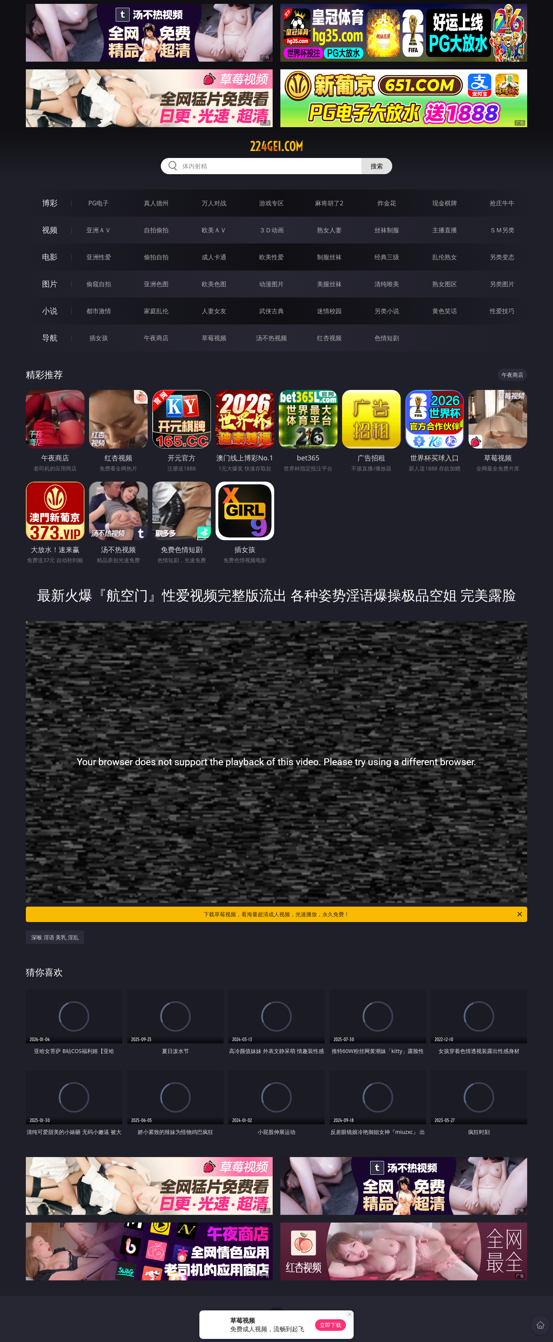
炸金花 (387, 203)
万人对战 (214, 203)
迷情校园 (329, 311)
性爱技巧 (502, 311)
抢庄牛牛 (502, 203)
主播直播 (444, 230)
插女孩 (98, 338)
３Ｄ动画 (271, 230)
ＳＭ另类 (502, 230)
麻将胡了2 (329, 203)
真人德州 (156, 203)
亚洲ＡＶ (98, 230)
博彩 (49, 203)
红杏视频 (329, 338)
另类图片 (502, 284)
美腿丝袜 (329, 284)
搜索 (377, 166)
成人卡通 (214, 257)
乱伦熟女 (444, 257)
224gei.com (276, 146)
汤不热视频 (271, 338)
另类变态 (502, 257)
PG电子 (98, 203)
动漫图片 (271, 284)
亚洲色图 (156, 284)
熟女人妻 (329, 230)
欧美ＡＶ (214, 230)
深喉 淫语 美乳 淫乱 (55, 937)
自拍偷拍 (156, 230)
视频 (49, 230)
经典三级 (386, 257)
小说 (49, 311)
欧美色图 (214, 284)
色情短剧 (386, 338)
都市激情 (98, 311)
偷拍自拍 (156, 257)
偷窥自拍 (98, 284)
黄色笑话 (444, 311)
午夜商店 (156, 338)
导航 (49, 338)
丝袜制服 (386, 230)
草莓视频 (214, 338)
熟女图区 (444, 284)
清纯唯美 (386, 284)
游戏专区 (271, 203)
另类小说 (386, 311)
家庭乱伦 (156, 311)
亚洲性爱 (98, 257)
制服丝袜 (329, 257)
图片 (49, 284)
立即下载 (330, 1325)
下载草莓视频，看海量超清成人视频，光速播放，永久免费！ (363, 914)
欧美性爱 (271, 257)
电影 (49, 257)
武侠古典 (271, 311)
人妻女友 (214, 311)
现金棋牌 (444, 203)
